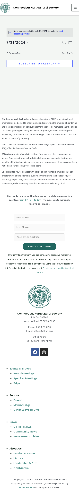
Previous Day (14, 53)
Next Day (67, 53)
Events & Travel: (20, 368)
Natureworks (26, 487)
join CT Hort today (30, 200)
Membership (21, 405)
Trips (16, 383)
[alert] (40, 32)
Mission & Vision (24, 453)
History (18, 458)
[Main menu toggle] (75, 7)
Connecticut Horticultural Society (36, 7)
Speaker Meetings (25, 378)
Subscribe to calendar (38, 63)
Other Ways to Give (26, 410)
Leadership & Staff (26, 463)
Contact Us (21, 468)
